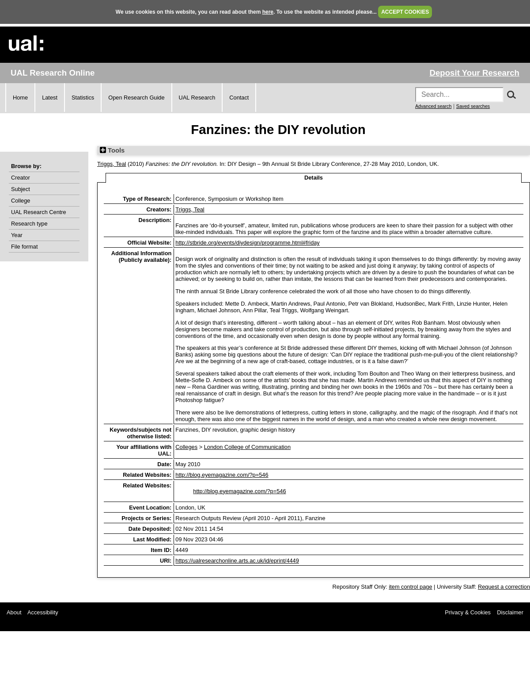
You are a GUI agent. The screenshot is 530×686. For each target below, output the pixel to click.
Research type (29, 223)
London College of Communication (247, 447)
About (14, 612)
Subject (20, 189)
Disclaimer (510, 612)
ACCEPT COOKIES (405, 12)
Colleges (186, 447)
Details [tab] (313, 177)
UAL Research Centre (38, 212)
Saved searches (473, 106)
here (267, 12)
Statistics (83, 97)
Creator (20, 177)
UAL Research (197, 97)
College (20, 200)
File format (24, 246)
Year (17, 235)
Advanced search (433, 106)
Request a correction (504, 586)
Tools (112, 150)
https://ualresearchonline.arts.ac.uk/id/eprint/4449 (237, 560)
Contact (239, 97)
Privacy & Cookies (468, 612)
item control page (410, 586)
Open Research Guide (136, 97)
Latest (49, 97)
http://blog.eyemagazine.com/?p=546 (221, 474)
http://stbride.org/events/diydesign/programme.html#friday (247, 242)
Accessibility (42, 612)
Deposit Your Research (474, 72)
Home (20, 97)
